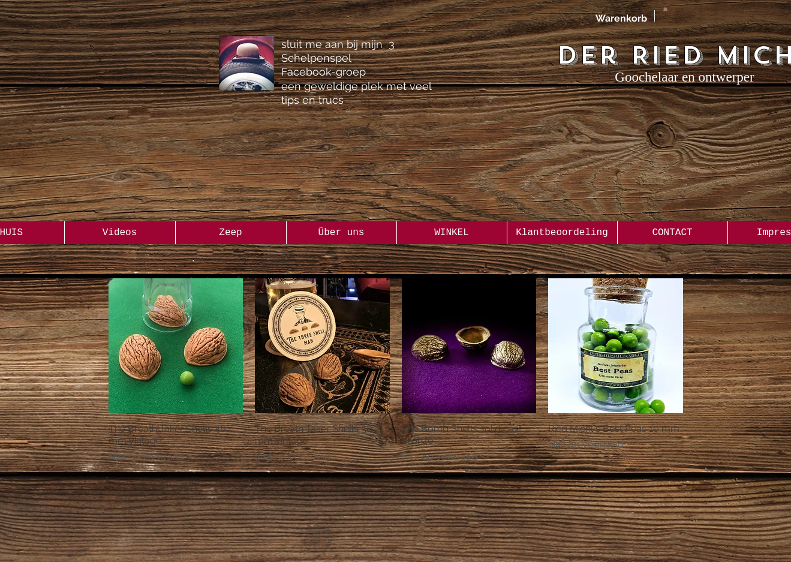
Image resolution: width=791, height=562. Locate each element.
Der (588, 55)
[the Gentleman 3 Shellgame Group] (246, 63)
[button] (665, 8)
